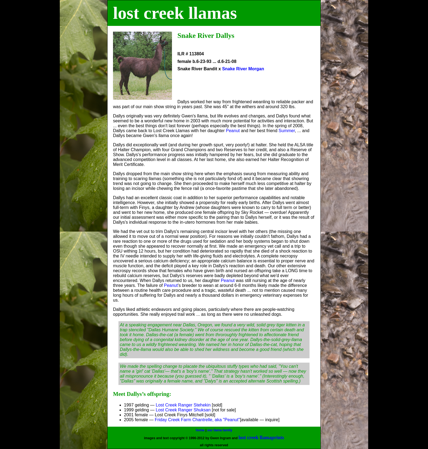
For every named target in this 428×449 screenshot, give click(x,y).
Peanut (233, 130)
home (200, 430)
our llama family (219, 430)
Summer (287, 130)
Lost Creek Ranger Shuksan (183, 410)
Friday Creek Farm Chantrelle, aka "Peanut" (197, 419)
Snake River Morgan (243, 68)
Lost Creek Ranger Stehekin (183, 405)
